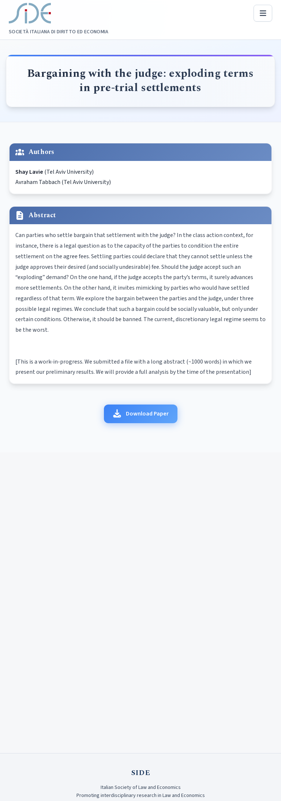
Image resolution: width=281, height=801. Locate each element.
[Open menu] (263, 13)
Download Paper (141, 413)
